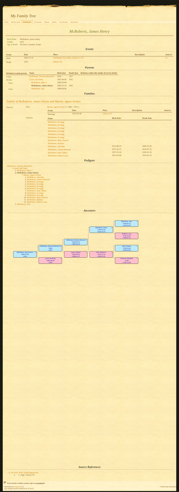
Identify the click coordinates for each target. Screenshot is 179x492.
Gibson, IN (57, 62)
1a (166, 58)
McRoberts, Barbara (56, 143)
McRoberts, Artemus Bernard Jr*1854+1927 (50, 248)
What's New (15, 22)
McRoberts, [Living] (56, 122)
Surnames (38, 22)
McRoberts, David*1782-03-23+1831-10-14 (101, 230)
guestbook (40, 483)
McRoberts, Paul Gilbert (57, 153)
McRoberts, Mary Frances (58, 140)
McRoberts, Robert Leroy (58, 156)
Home (6, 22)
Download (74, 22)
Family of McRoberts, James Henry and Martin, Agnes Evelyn (43, 101)
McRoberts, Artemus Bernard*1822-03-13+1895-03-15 (76, 242)
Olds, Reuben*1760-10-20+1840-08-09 (126, 248)
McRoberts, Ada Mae (56, 146)
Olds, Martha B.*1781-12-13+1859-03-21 (101, 254)
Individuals (27, 22)
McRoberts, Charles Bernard (59, 149)
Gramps (17, 487)
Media (54, 22)
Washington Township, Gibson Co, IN (68, 58)
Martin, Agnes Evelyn (56, 107)
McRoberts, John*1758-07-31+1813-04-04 (126, 223)
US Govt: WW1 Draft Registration (24, 473)
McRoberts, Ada (37, 89)
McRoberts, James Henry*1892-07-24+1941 (25, 254)
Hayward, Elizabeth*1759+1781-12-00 (126, 260)
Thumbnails (63, 22)
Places (46, 22)
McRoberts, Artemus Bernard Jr (42, 76)
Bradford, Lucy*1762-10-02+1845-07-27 (126, 236)
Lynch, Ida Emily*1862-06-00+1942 (50, 260)
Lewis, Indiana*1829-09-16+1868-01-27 (75, 254)
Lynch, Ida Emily (36, 79)
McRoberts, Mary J (39, 82)
